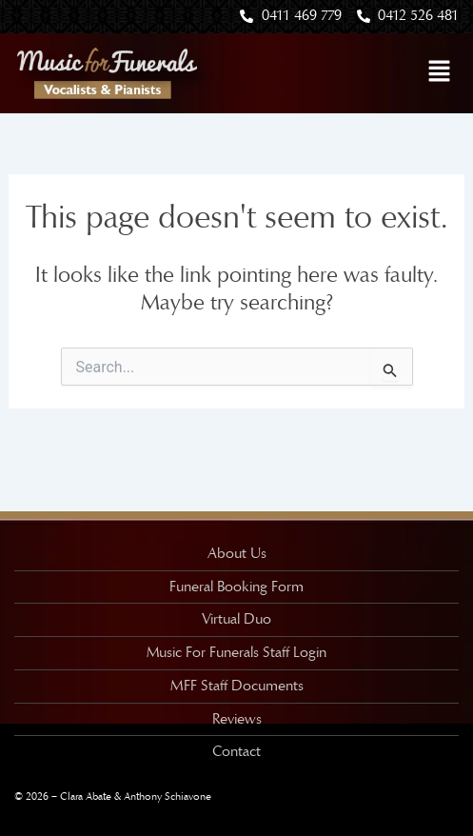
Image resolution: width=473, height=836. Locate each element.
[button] (440, 72)
